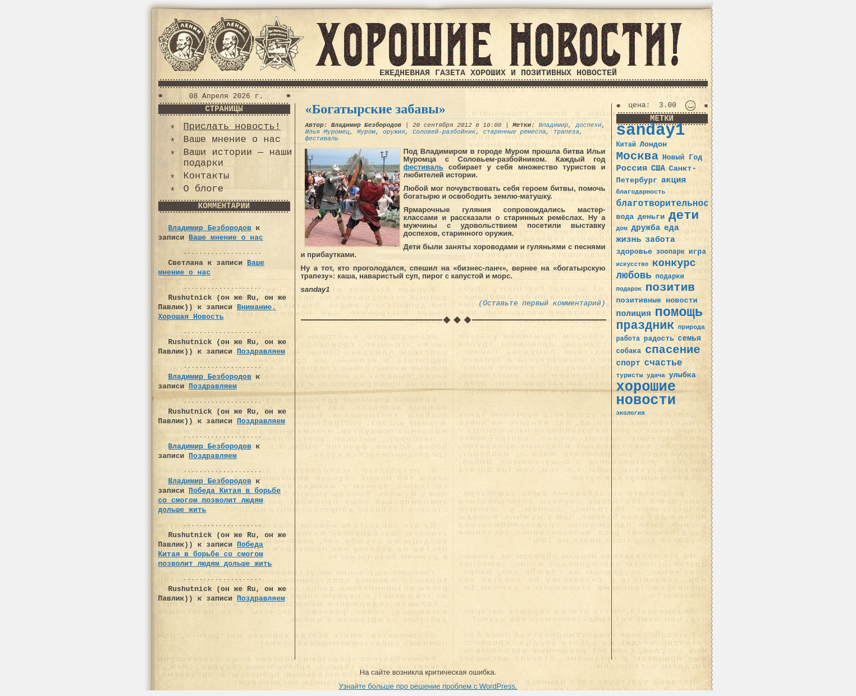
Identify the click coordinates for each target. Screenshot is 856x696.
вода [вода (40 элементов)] (625, 217)
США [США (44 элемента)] (658, 168)
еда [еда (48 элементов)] (671, 227)
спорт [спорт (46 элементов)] (628, 363)
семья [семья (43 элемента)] (689, 338)
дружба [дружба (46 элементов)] (645, 227)
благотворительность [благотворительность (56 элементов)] (668, 203)
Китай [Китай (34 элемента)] (626, 145)
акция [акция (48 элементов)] (673, 180)
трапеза (566, 132)
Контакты (207, 176)
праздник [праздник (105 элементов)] (645, 325)
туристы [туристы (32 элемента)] (629, 375)
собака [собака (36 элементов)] (629, 351)
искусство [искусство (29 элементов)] (632, 264)
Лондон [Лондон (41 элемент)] (653, 144)
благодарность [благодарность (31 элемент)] (641, 192)
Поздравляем (261, 351)
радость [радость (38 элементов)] (659, 339)
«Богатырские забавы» (375, 109)
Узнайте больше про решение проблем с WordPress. (428, 686)
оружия (394, 132)
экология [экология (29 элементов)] (630, 413)
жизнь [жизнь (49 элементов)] (629, 240)
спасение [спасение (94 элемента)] (673, 350)
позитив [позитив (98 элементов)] (670, 287)
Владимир (553, 125)
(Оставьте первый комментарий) (541, 303)
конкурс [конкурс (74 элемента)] (674, 263)
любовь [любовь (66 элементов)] (634, 275)
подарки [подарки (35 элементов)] (670, 277)
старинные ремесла (514, 132)
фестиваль (321, 138)
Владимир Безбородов (209, 228)
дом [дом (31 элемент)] (622, 228)
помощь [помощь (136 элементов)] (678, 312)
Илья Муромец (327, 132)
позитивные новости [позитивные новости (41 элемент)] (657, 300)
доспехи (588, 125)
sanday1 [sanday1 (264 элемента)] (650, 130)
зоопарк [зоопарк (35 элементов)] (670, 252)
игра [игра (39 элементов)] (697, 252)
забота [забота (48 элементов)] (660, 239)
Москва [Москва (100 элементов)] (637, 156)
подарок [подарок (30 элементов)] (629, 289)
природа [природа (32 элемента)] (691, 327)
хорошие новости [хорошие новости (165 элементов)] (646, 394)
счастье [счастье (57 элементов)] (663, 363)
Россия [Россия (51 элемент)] (632, 168)
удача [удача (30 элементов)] (656, 375)
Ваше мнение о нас (232, 139)
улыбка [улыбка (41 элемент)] (682, 375)
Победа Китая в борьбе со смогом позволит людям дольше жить (219, 500)
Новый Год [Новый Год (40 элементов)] (682, 157)
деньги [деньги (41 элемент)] (651, 217)
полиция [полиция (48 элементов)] (633, 313)
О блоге (203, 189)
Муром (366, 132)
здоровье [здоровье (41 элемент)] (634, 252)
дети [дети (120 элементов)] (684, 215)
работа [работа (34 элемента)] (628, 339)
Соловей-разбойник (444, 132)
